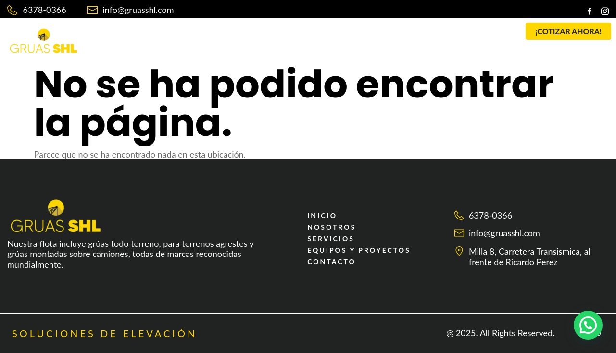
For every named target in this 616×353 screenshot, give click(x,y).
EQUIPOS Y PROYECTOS (351, 34)
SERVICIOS (266, 34)
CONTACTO (433, 34)
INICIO (158, 34)
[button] (269, 35)
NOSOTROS (209, 34)
